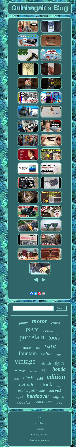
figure (59, 363)
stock (46, 384)
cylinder (27, 384)
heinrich (45, 363)
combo (55, 323)
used (58, 386)
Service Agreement (40, 440)
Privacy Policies (39, 434)
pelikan (59, 403)
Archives (39, 423)
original (19, 397)
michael (33, 371)
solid (16, 378)
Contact (39, 428)
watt (58, 354)
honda (59, 369)
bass (37, 347)
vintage (25, 361)
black (28, 377)
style (45, 370)
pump (23, 322)
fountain (28, 353)
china (46, 353)
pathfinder (48, 331)
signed (58, 396)
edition (56, 376)
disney (27, 347)
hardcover (38, 396)
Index (40, 417)
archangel (20, 370)
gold (40, 378)
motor (39, 321)
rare (50, 345)
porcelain (31, 337)
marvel (55, 391)
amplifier (24, 402)
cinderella (44, 402)
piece (32, 329)
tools (54, 337)
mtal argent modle (31, 390)
